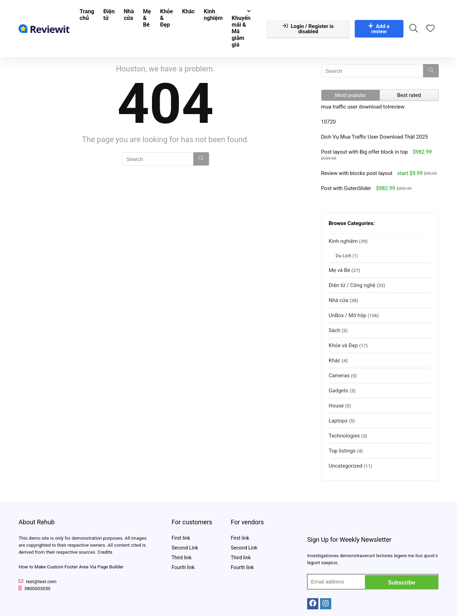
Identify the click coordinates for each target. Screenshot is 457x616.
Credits (105, 552)
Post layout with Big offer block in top (364, 152)
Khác (188, 11)
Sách (334, 330)
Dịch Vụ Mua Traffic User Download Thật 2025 (374, 137)
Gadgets (338, 390)
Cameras (339, 375)
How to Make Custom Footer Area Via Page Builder (71, 566)
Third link (182, 557)
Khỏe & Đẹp (166, 18)
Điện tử (109, 14)
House (336, 405)
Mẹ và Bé (339, 270)
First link (181, 538)
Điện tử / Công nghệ (352, 285)
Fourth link (183, 567)
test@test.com (41, 581)
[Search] (201, 159)
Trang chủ (86, 14)
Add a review (378, 29)
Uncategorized (345, 466)
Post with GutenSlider (346, 188)
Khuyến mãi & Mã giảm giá (241, 31)
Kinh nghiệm (213, 14)
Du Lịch (344, 255)
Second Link (185, 548)
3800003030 (37, 588)
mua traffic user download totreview (363, 107)
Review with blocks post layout (357, 173)
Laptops (338, 421)
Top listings (342, 451)
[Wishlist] (430, 29)
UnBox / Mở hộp (347, 315)
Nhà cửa (129, 14)
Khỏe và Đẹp (343, 345)
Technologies (344, 436)
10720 (328, 122)
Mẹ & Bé (147, 18)
